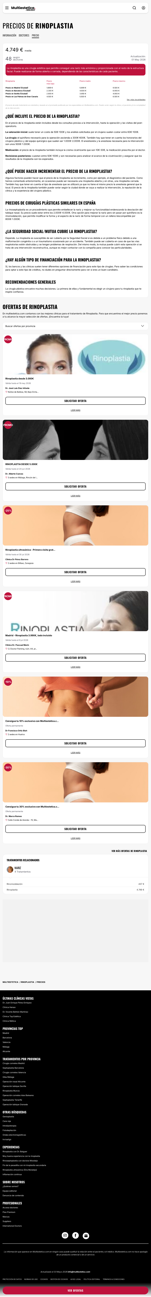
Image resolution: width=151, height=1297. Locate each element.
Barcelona (7, 1037)
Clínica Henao (9, 1007)
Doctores (24, 35)
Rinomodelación (75, 883)
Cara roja (7, 1121)
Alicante (6, 1051)
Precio (35, 35)
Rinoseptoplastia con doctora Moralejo (20, 1160)
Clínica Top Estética (12, 1016)
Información (9, 35)
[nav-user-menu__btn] (143, 8)
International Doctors (12, 1226)
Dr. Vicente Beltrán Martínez (15, 1012)
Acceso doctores (10, 1207)
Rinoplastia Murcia (11, 1090)
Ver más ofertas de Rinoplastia (129, 851)
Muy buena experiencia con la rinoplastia (21, 1156)
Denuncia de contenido (13, 1195)
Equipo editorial (10, 1191)
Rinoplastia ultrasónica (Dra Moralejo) (20, 1170)
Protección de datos (12, 1279)
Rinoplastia (75, 889)
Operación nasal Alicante (14, 1081)
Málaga (6, 1047)
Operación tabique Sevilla (14, 1086)
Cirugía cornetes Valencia (14, 1072)
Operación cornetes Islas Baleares (18, 1095)
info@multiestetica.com (79, 1272)
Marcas (6, 1216)
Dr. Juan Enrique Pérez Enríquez (17, 1002)
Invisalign (7, 1139)
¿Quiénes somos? (10, 1186)
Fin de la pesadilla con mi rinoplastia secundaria (24, 1165)
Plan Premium (9, 1212)
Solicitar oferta (75, 401)
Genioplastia (8, 1116)
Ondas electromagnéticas (14, 1135)
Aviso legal (75, 1279)
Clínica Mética (9, 1021)
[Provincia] (75, 326)
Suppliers (7, 1221)
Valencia (6, 1042)
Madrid (6, 1033)
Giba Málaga (8, 1077)
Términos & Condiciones (113, 1279)
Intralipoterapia (9, 1125)
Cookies (44, 1279)
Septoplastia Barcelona (13, 1068)
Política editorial (92, 1279)
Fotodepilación (9, 1130)
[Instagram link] (65, 1236)
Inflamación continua (12, 1174)
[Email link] (86, 1236)
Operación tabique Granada (15, 1104)
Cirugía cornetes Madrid (14, 1063)
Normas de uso (31, 1279)
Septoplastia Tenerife (12, 1100)
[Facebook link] (75, 1236)
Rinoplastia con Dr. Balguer (15, 1151)
